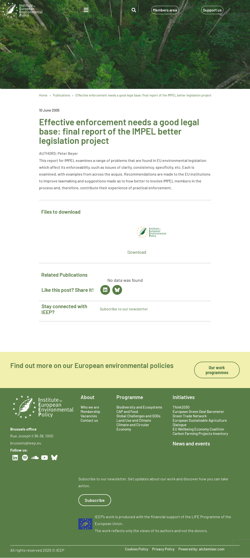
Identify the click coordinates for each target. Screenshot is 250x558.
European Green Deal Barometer (198, 411)
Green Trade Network (190, 416)
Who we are (90, 407)
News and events (191, 443)
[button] (86, 10)
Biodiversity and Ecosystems (139, 407)
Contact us (89, 420)
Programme (129, 397)
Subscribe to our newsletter (124, 308)
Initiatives (184, 397)
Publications (61, 95)
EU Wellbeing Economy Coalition (198, 429)
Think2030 (181, 407)
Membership (90, 411)
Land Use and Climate (133, 420)
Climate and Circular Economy (132, 426)
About (87, 397)
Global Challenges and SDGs (138, 416)
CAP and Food (127, 411)
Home (43, 95)
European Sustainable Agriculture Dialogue (200, 422)
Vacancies (89, 416)
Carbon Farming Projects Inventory (200, 433)
